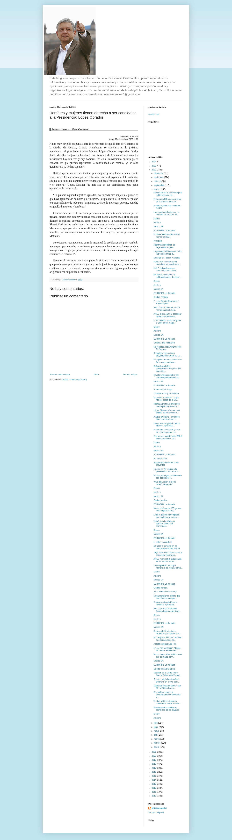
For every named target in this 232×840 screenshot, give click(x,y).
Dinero (157, 218)
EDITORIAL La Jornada (164, 230)
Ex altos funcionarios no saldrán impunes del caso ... (168, 276)
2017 (154, 768)
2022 (154, 170)
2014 (154, 780)
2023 (154, 166)
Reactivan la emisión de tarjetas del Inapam (164, 246)
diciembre (158, 173)
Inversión (158, 241)
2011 (154, 792)
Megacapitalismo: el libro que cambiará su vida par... (167, 597)
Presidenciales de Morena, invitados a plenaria (166, 603)
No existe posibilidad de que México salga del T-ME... (166, 398)
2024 (154, 162)
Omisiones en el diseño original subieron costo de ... (168, 193)
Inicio (96, 375)
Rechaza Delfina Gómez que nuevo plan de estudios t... (167, 405)
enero (157, 747)
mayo (157, 731)
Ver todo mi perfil (156, 812)
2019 (154, 760)
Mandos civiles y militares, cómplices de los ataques (166, 708)
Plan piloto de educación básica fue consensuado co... (168, 360)
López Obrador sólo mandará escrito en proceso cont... (167, 411)
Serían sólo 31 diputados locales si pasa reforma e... (167, 632)
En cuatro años (160, 458)
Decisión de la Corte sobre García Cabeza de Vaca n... (167, 674)
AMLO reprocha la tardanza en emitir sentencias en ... (168, 560)
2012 (154, 788)
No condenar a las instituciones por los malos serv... (168, 655)
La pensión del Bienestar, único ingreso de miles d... (168, 252)
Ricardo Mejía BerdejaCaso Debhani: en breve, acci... (166, 680)
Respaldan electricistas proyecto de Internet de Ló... (168, 354)
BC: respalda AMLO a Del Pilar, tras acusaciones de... (168, 638)
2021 (154, 752)
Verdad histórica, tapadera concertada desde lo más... (167, 702)
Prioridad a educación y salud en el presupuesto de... (167, 430)
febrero (157, 743)
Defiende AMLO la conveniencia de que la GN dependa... (167, 368)
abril (156, 735)
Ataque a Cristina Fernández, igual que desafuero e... (167, 418)
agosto (157, 189)
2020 (154, 756)
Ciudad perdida (160, 500)
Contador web (153, 114)
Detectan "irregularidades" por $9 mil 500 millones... (167, 687)
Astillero (157, 222)
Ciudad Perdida (161, 297)
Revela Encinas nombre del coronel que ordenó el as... (167, 376)
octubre (157, 181)
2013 (154, 784)
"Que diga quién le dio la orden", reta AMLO (165, 483)
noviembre (159, 177)
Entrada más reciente (60, 375)
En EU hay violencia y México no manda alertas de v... (167, 649)
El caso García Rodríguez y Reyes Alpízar (166, 302)
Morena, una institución (164, 343)
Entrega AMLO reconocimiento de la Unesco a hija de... (167, 200)
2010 (154, 796)
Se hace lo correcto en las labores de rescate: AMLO (167, 547)
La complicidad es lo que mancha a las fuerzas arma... (168, 566)
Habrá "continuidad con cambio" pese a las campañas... (164, 523)
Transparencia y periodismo (166, 393)
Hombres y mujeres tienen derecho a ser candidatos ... (167, 263)
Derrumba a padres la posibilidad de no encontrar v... (167, 694)
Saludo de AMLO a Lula (164, 669)
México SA (158, 226)
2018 (154, 764)
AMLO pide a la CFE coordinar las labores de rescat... (167, 315)
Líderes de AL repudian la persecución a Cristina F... (167, 470)
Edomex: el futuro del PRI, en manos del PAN (167, 235)
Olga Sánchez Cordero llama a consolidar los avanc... (168, 553)
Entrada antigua (130, 375)
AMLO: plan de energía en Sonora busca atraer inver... (167, 609)
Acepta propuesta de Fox (165, 644)
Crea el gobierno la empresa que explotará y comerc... (166, 516)
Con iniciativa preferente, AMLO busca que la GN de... (168, 437)
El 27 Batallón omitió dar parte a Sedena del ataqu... (167, 321)
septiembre (159, 185)
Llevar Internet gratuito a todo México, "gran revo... (167, 424)
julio (156, 723)
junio (156, 727)
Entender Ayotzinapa (163, 389)
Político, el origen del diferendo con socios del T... (168, 476)
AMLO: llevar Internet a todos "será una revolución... (167, 308)
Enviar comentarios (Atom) (74, 379)
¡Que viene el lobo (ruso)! (165, 592)
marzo (157, 739)
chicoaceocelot (159, 808)
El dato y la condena (163, 542)
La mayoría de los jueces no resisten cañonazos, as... (166, 213)
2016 (154, 772)
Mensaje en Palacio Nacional (167, 258)
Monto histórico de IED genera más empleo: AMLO (167, 509)
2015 (154, 776)
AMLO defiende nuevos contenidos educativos (165, 269)
